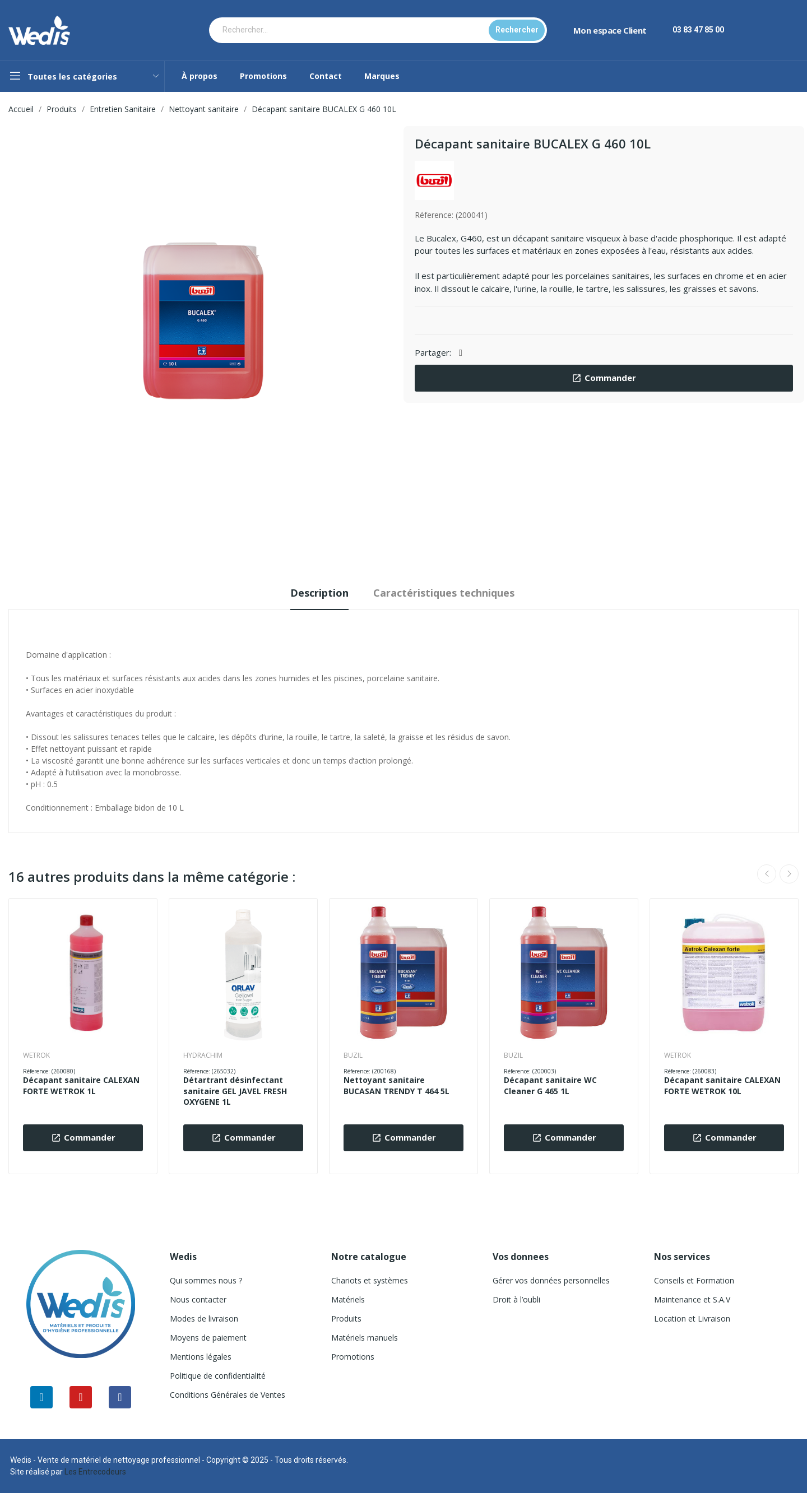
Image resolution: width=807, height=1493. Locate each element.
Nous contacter (198, 1299)
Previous (766, 873)
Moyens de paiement (208, 1337)
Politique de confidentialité (218, 1375)
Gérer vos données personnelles (551, 1280)
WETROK (36, 1055)
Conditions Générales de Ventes (227, 1394)
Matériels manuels (364, 1337)
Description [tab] (319, 592)
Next (789, 873)
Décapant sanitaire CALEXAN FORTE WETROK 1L (81, 1085)
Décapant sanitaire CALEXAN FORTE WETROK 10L (722, 1085)
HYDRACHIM (202, 1055)
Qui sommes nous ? (206, 1280)
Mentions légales (200, 1356)
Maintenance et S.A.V (692, 1299)
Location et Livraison (692, 1318)
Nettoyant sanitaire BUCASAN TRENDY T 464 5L (396, 1085)
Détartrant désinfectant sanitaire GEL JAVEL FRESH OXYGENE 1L (235, 1091)
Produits (346, 1318)
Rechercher (517, 29)
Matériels (348, 1299)
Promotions (352, 1356)
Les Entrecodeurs (95, 1471)
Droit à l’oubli (516, 1299)
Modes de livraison (204, 1318)
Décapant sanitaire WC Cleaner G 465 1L (550, 1085)
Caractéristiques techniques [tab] (443, 592)
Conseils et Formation (694, 1280)
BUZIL (353, 1055)
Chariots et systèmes (369, 1280)
